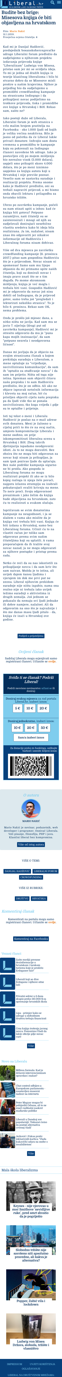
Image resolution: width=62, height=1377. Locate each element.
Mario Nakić (17, 31)
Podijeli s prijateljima (31, 636)
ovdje (52, 661)
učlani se (46, 688)
